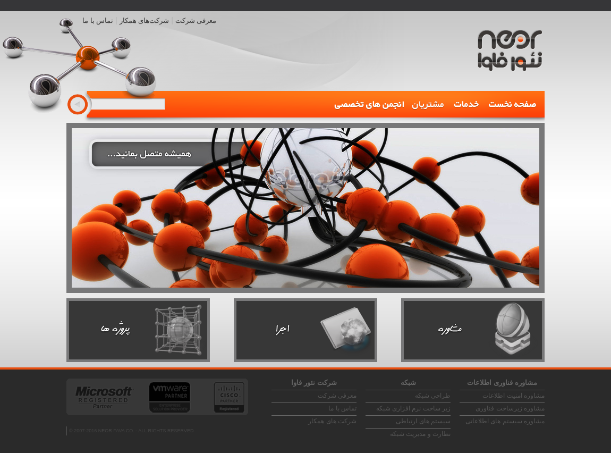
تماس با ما (97, 20)
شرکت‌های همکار (144, 20)
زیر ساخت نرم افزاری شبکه (413, 408)
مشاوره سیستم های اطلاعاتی (505, 421)
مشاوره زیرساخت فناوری (510, 408)
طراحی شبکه (433, 395)
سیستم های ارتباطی (423, 421)
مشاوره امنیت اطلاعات (513, 395)
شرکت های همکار (332, 421)
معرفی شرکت (196, 20)
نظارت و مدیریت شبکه (420, 434)
